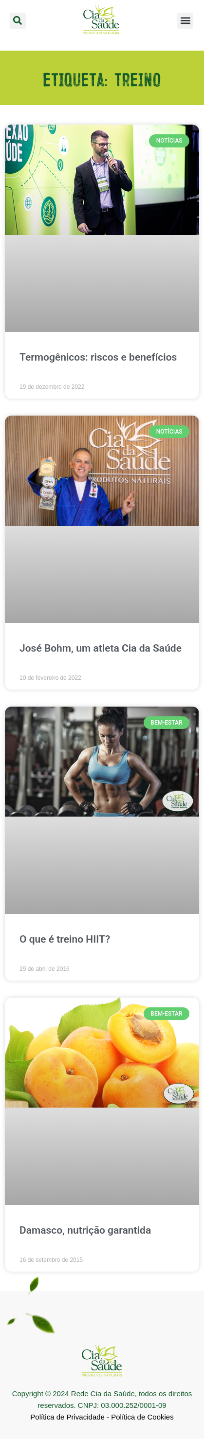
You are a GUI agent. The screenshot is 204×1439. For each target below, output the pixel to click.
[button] (18, 21)
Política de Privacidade (67, 1416)
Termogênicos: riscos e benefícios (98, 357)
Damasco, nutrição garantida (85, 1230)
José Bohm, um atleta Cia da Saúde (100, 648)
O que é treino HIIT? (64, 939)
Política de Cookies (142, 1416)
